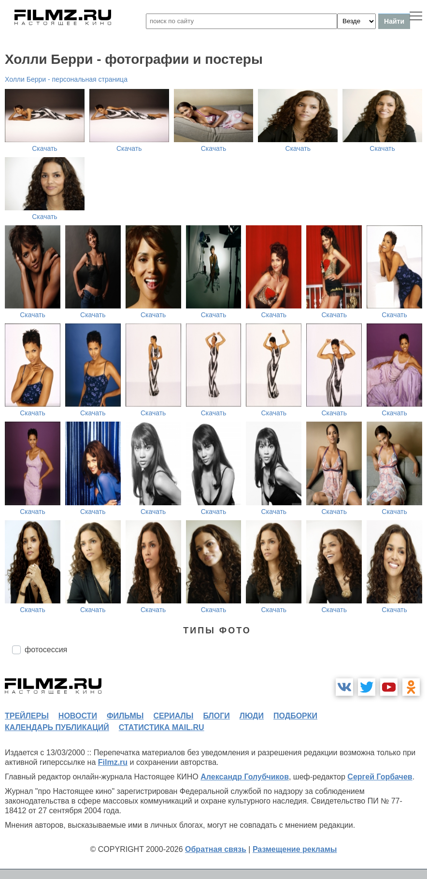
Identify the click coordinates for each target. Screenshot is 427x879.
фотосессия (46, 649)
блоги (216, 716)
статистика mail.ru (161, 727)
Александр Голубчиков (244, 777)
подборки (295, 716)
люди (252, 716)
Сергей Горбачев (379, 777)
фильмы (125, 716)
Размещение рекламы (295, 849)
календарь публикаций (57, 727)
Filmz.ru (113, 762)
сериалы (173, 716)
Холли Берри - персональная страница (66, 79)
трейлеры (27, 716)
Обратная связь (215, 849)
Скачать (44, 148)
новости (77, 716)
